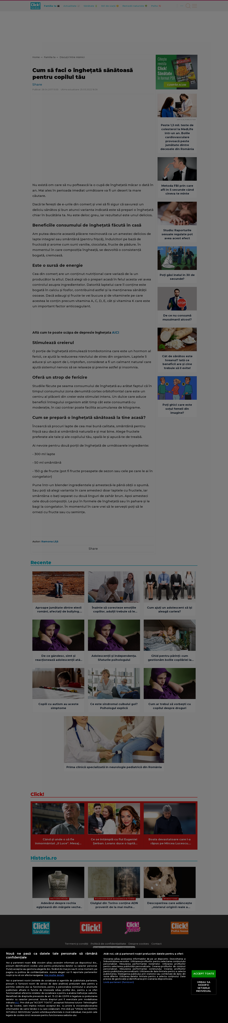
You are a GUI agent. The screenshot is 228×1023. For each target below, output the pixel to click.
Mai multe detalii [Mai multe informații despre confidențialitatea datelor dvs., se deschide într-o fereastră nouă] (54, 975)
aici (17, 1002)
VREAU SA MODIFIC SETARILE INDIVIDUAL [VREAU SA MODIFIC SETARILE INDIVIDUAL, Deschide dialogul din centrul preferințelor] (203, 986)
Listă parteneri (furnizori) (118, 982)
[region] (114, 985)
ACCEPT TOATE (203, 973)
